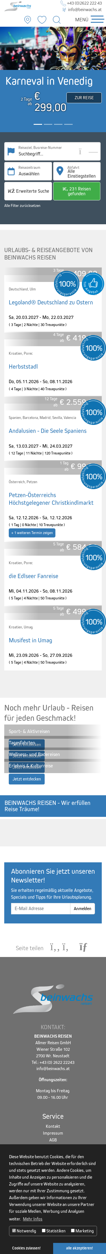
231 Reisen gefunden (77, 191)
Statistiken (54, 1231)
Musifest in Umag (30, 640)
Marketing (82, 1231)
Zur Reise (84, 97)
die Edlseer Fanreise (33, 576)
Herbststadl (23, 366)
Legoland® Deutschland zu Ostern (51, 302)
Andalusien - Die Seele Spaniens (47, 431)
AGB (53, 1140)
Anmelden (82, 908)
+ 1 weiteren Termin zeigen (32, 532)
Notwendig (24, 1231)
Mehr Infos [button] (32, 1219)
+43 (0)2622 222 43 (81, 3)
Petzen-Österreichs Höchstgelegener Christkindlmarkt (51, 498)
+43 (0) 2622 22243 (57, 1062)
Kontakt (53, 1126)
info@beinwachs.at (82, 9)
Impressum (53, 1133)
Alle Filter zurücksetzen (22, 205)
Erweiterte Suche (28, 191)
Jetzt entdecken (26, 779)
